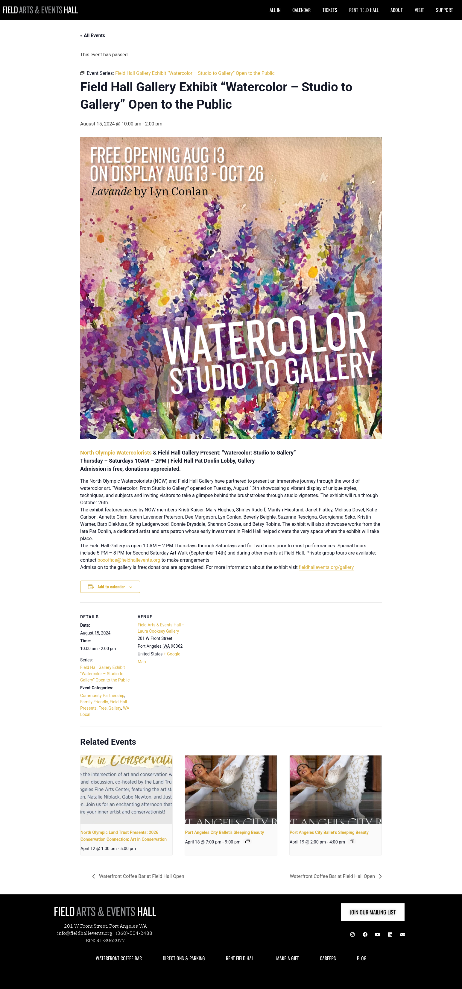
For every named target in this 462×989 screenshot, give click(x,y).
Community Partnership (102, 695)
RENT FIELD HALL (364, 9)
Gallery (115, 708)
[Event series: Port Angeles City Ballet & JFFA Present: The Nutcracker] (247, 841)
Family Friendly (94, 701)
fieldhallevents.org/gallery (326, 567)
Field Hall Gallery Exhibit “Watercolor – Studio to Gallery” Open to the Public (105, 673)
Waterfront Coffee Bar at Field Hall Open (141, 876)
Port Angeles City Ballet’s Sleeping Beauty (224, 832)
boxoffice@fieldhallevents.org (129, 560)
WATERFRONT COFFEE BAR (119, 958)
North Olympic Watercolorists (116, 452)
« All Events (92, 35)
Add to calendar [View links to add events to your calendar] (111, 586)
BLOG (362, 958)
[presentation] (126, 789)
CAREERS (328, 958)
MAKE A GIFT (287, 958)
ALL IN (275, 9)
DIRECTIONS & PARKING (184, 958)
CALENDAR (301, 9)
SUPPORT (444, 9)
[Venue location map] (226, 644)
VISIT (419, 9)
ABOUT (396, 9)
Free (102, 708)
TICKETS (330, 9)
